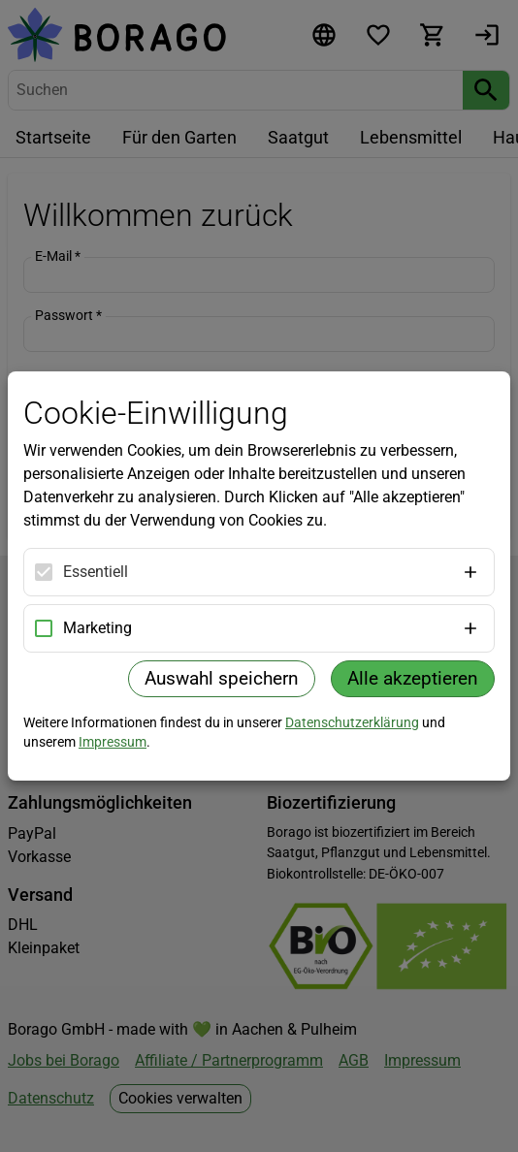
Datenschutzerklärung (352, 722)
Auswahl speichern (222, 678)
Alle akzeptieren (412, 678)
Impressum (112, 742)
